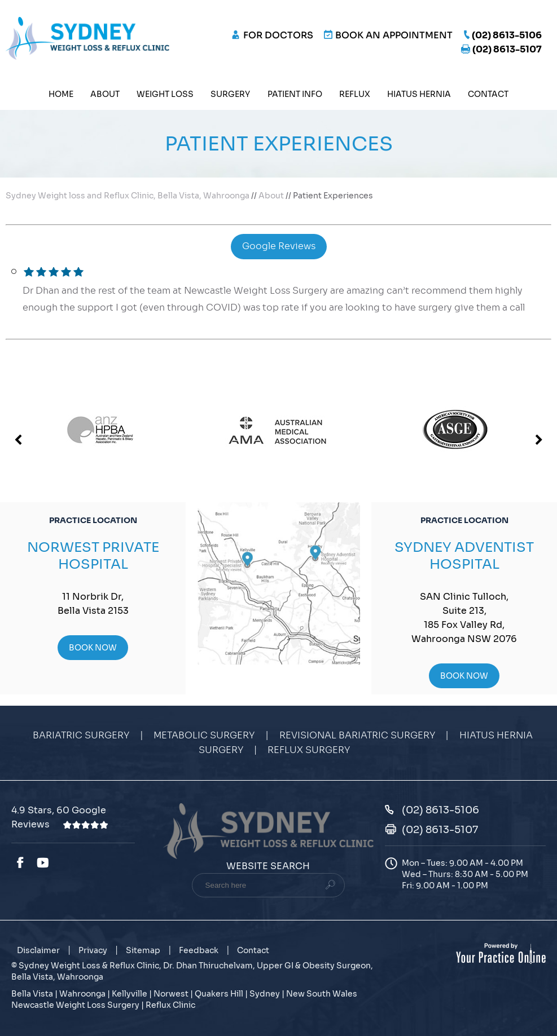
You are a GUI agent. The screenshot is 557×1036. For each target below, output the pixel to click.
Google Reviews (278, 246)
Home (61, 94)
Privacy (92, 950)
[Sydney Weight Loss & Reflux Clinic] (87, 37)
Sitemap (143, 950)
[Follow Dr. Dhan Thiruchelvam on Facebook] (19, 863)
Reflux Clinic (170, 1005)
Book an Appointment (394, 35)
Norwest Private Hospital (93, 556)
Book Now (93, 648)
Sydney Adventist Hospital (464, 556)
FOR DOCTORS (278, 35)
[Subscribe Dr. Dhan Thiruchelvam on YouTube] (44, 863)
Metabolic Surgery (204, 735)
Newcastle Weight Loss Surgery (75, 1005)
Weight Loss (165, 94)
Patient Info (294, 94)
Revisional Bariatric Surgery (357, 735)
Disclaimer (38, 950)
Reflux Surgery (308, 750)
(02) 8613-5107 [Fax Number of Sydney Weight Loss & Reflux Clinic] (507, 49)
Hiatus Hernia (419, 94)
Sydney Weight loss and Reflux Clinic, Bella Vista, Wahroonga (127, 196)
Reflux (354, 94)
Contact (488, 94)
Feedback (198, 950)
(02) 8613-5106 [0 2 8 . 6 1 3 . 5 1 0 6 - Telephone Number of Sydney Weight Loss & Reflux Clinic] (507, 35)
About (105, 94)
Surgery (230, 94)
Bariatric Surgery (81, 735)
